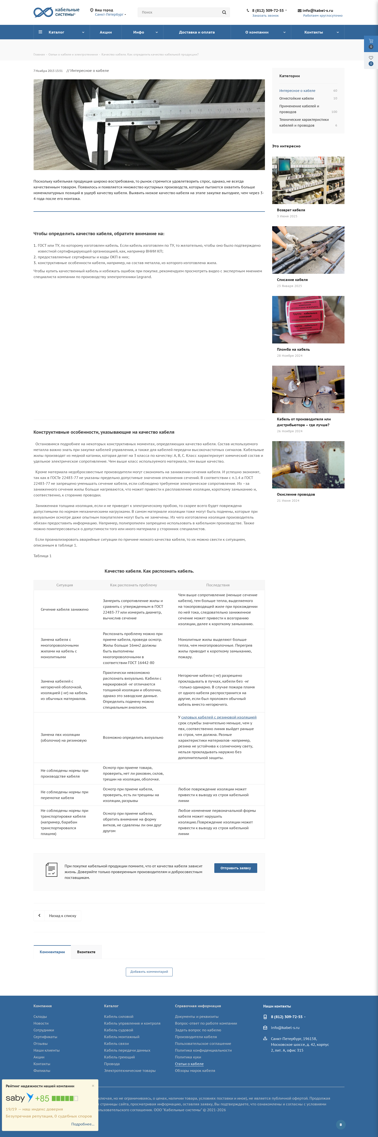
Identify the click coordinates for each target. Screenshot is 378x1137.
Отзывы (41, 1043)
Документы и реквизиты (197, 1016)
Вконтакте (86, 952)
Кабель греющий (119, 1057)
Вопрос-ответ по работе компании (206, 1023)
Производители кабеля (196, 1036)
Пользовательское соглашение (203, 1043)
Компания (43, 1006)
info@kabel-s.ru (318, 10)
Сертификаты (45, 1036)
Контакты (42, 1064)
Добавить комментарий (149, 972)
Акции (39, 1057)
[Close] (93, 1085)
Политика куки (188, 1057)
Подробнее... (82, 1124)
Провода (112, 1064)
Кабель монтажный (121, 1036)
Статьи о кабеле (189, 1064)
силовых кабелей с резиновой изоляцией (218, 717)
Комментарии (52, 952)
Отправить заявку (236, 868)
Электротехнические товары (130, 1070)
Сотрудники (44, 1030)
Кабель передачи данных (127, 1050)
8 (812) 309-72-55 (268, 10)
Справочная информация (198, 1006)
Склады (40, 1016)
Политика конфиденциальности (203, 1050)
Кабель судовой (118, 1030)
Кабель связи (116, 1043)
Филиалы (42, 1070)
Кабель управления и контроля (132, 1023)
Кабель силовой (118, 1016)
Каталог (111, 1006)
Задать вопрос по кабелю (198, 1030)
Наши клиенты (47, 1050)
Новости (41, 1023)
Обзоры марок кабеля (195, 1070)
